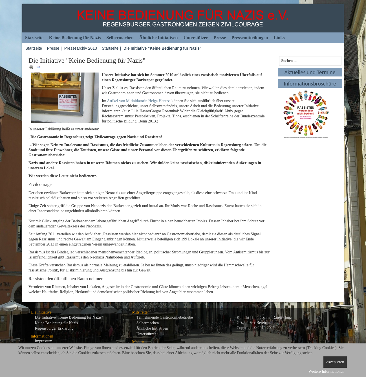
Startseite (34, 37)
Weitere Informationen (326, 371)
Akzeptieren (335, 362)
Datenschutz (282, 317)
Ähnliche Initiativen (158, 37)
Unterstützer (195, 37)
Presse (220, 37)
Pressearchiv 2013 (80, 48)
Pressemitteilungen (249, 37)
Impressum (43, 341)
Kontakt (243, 317)
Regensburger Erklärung (54, 328)
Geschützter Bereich (253, 323)
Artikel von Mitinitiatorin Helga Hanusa (139, 101)
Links (279, 37)
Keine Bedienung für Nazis (75, 37)
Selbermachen (120, 37)
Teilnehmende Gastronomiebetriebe (164, 317)
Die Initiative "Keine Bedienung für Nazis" (69, 317)
